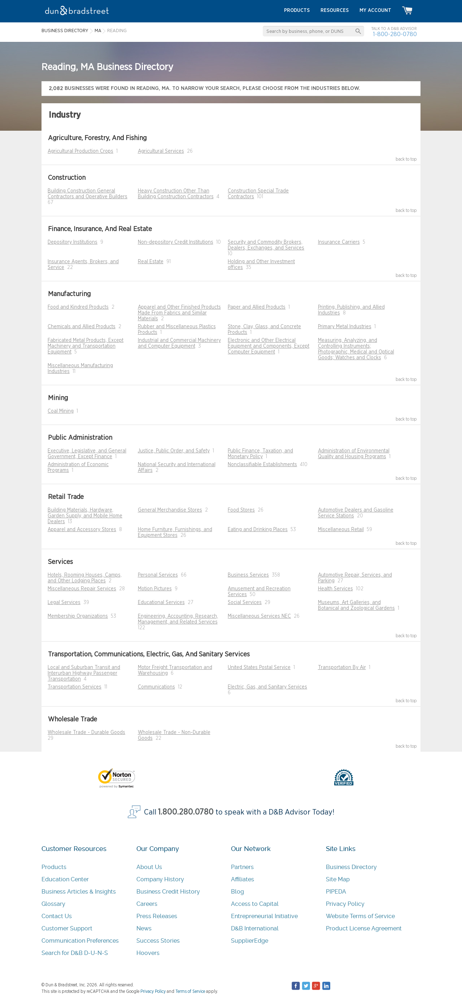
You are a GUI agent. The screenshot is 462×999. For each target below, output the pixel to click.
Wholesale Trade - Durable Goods (86, 732)
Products (54, 867)
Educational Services (161, 602)
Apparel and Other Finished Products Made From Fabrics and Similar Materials (179, 313)
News (144, 928)
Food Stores (241, 510)
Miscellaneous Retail (341, 529)
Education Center (65, 879)
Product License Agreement (364, 928)
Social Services (245, 602)
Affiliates (242, 879)
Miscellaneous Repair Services (82, 588)
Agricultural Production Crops (80, 151)
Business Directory (351, 867)
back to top (406, 159)
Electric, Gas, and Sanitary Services (267, 687)
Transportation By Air (342, 667)
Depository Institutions (72, 242)
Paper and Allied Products (257, 307)
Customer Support (67, 928)
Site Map (338, 879)
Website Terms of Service (360, 916)
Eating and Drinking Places (258, 529)
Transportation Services (74, 687)
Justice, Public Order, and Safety (174, 450)
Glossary (53, 903)
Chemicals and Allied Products (82, 326)
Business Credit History (168, 891)
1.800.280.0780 (186, 812)
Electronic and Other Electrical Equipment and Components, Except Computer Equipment (268, 346)
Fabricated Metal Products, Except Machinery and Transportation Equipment (85, 346)
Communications (156, 687)
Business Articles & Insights (79, 891)
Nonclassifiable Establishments (262, 464)
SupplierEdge (249, 940)
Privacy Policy (345, 903)
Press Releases (156, 916)
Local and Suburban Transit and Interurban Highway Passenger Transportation (84, 673)
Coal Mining (61, 411)
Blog (237, 891)
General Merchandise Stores (170, 510)
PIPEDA (336, 891)
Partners (242, 867)
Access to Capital (255, 903)
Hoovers (148, 953)
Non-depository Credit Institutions (175, 242)
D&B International (255, 928)
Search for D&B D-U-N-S (75, 953)
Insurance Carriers (339, 242)
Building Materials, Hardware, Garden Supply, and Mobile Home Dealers (85, 516)
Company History (160, 879)
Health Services (335, 588)
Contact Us (57, 916)
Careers (146, 903)
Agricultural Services (161, 151)
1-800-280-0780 (395, 34)
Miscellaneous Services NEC (259, 616)
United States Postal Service (259, 667)
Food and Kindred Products (78, 307)
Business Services (248, 575)
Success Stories (158, 940)
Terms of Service (190, 991)
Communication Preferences (80, 940)
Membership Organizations (78, 616)
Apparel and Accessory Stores (82, 529)
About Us (149, 867)
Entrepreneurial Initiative (264, 916)
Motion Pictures (155, 588)
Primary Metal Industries (344, 326)
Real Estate (151, 261)
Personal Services (158, 575)
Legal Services (64, 602)
